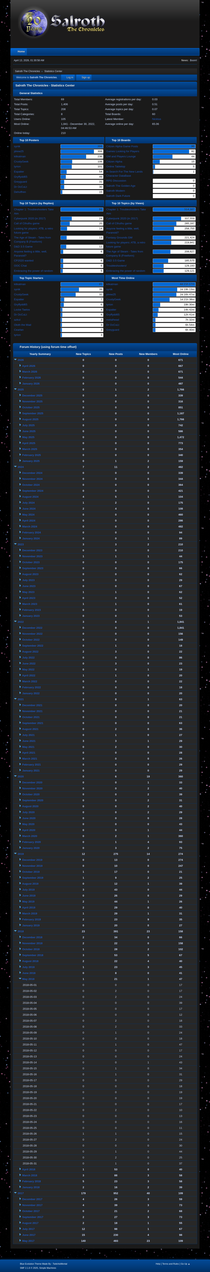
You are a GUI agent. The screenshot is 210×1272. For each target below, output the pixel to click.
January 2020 (31, 848)
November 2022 (32, 633)
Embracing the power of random (33, 270)
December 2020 (32, 782)
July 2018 (28, 967)
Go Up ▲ (185, 1264)
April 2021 (28, 752)
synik (17, 146)
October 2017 (31, 1211)
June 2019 (28, 895)
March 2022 (29, 681)
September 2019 (32, 877)
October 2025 (31, 407)
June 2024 (28, 508)
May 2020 (28, 824)
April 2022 (28, 675)
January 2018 (31, 1187)
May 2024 (28, 514)
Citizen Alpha (114, 161)
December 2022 (32, 627)
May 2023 (28, 592)
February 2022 (31, 687)
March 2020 (29, 836)
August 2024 (30, 496)
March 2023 (29, 603)
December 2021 (32, 705)
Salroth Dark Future (118, 195)
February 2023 (31, 609)
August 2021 (30, 729)
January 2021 (31, 770)
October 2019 (31, 871)
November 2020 (32, 788)
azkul (17, 319)
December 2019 (32, 859)
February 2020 (31, 842)
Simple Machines (47, 1268)
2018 (21, 931)
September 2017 (32, 1217)
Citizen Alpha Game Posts (122, 146)
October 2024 (31, 484)
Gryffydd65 (20, 176)
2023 (21, 544)
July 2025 (28, 425)
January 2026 (31, 383)
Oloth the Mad (22, 324)
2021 (21, 699)
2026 (21, 359)
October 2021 (31, 717)
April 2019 (28, 907)
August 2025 (30, 419)
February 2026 (31, 377)
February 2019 (31, 919)
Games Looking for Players (122, 151)
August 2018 (30, 961)
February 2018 (31, 1181)
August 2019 (30, 883)
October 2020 (31, 794)
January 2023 (31, 615)
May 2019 (28, 901)
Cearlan (19, 329)
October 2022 (31, 639)
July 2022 (28, 657)
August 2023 (30, 574)
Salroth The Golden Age (120, 185)
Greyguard (20, 181)
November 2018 (32, 943)
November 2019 (32, 865)
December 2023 (32, 550)
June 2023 (28, 586)
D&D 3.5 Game (23, 246)
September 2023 (32, 568)
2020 (21, 776)
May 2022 (28, 669)
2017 (21, 1193)
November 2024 (32, 478)
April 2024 (28, 520)
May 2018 (28, 979)
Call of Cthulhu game (26, 223)
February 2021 (31, 764)
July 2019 (28, 889)
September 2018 (32, 955)
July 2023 (28, 580)
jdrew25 (19, 151)
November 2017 (32, 1205)
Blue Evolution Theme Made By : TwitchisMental (43, 1264)
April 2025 (28, 443)
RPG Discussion (116, 180)
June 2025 (28, 431)
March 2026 (29, 371)
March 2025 (29, 449)
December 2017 (32, 1199)
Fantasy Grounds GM (119, 237)
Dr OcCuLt (20, 186)
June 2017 (28, 1234)
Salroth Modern (115, 190)
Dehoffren (20, 191)
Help (158, 1264)
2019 (21, 853)
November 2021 (32, 711)
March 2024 (29, 526)
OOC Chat (20, 265)
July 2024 (28, 502)
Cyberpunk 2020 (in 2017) (30, 218)
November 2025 (32, 401)
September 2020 (32, 800)
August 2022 (30, 651)
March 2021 (29, 758)
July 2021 (28, 735)
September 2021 (32, 723)
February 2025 (31, 455)
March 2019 (29, 913)
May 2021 (28, 746)
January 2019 (31, 925)
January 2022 (31, 693)
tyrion (17, 166)
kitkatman (20, 156)
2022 (21, 621)
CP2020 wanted (23, 260)
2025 (21, 389)
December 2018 (32, 937)
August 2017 (30, 1223)
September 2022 (32, 645)
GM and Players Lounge (121, 156)
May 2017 (28, 1240)
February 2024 (31, 532)
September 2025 (32, 413)
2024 (21, 467)
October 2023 (31, 562)
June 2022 (28, 663)
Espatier (19, 171)
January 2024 (31, 538)
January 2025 (31, 461)
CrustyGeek (21, 161)
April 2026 (28, 365)
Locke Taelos (22, 309)
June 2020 (28, 818)
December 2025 (32, 395)
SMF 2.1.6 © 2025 (29, 1268)
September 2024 (32, 490)
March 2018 (29, 1175)
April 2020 (28, 830)
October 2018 (31, 949)
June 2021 (28, 740)
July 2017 (28, 1229)
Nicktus (156, 119)
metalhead (112, 319)
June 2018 (28, 973)
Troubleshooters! (116, 265)
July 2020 (28, 812)
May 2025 (28, 437)
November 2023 (32, 556)
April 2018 (28, 1169)
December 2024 (32, 472)
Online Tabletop (115, 166)
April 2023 (28, 598)
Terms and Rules (170, 1264)
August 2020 (30, 806)
